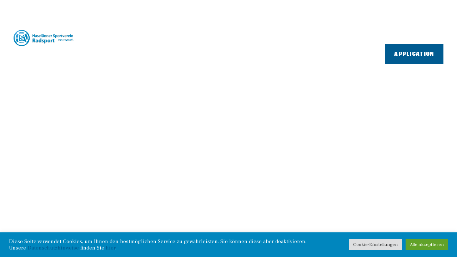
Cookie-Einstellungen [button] (375, 244)
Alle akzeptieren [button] (427, 244)
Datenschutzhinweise (53, 248)
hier (110, 248)
